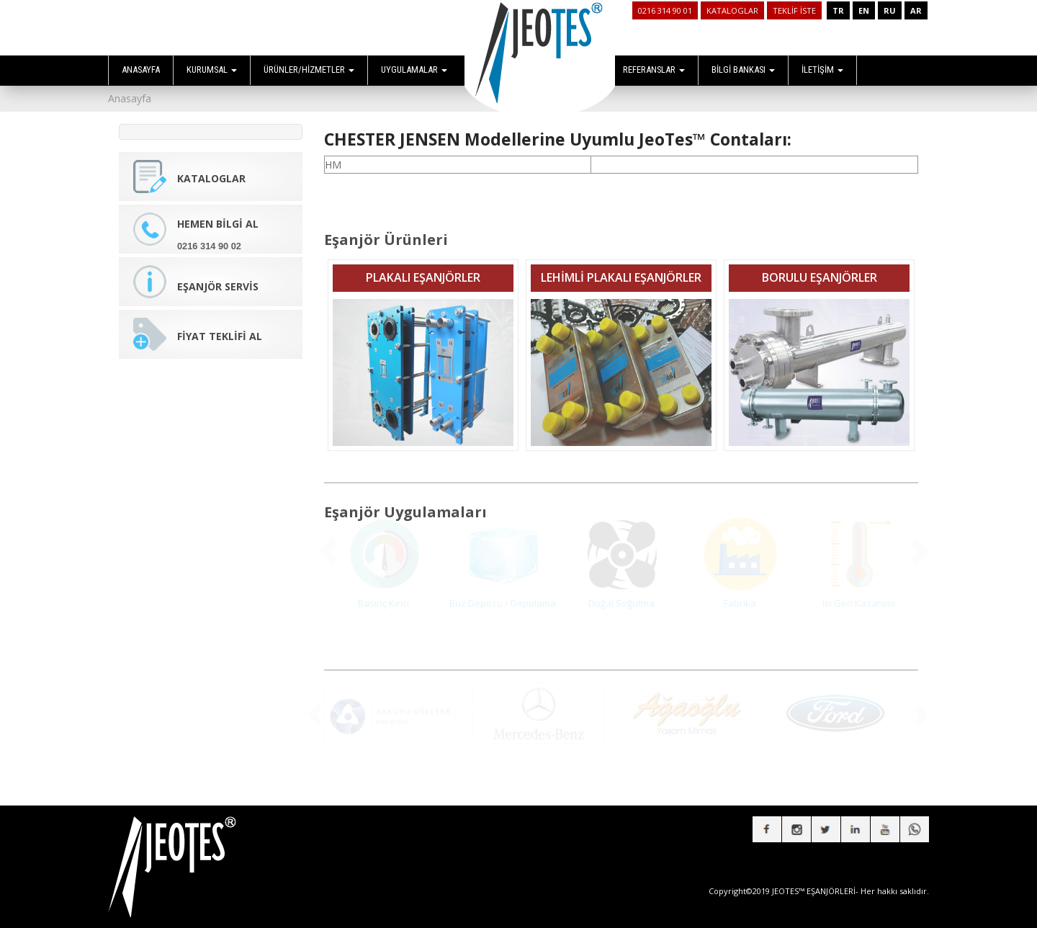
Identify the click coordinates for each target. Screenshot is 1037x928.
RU (890, 10)
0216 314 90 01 (665, 10)
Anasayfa (129, 98)
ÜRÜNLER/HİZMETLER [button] (309, 69)
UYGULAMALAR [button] (414, 69)
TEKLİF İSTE (794, 10)
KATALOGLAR (732, 10)
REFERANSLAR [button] (654, 69)
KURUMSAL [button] (212, 69)
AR (916, 10)
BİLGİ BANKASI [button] (743, 69)
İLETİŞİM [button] (822, 69)
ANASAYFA (141, 69)
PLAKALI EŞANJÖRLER (423, 268)
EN (863, 10)
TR (838, 10)
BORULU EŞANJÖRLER (819, 268)
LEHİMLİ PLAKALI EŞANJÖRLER (621, 268)
